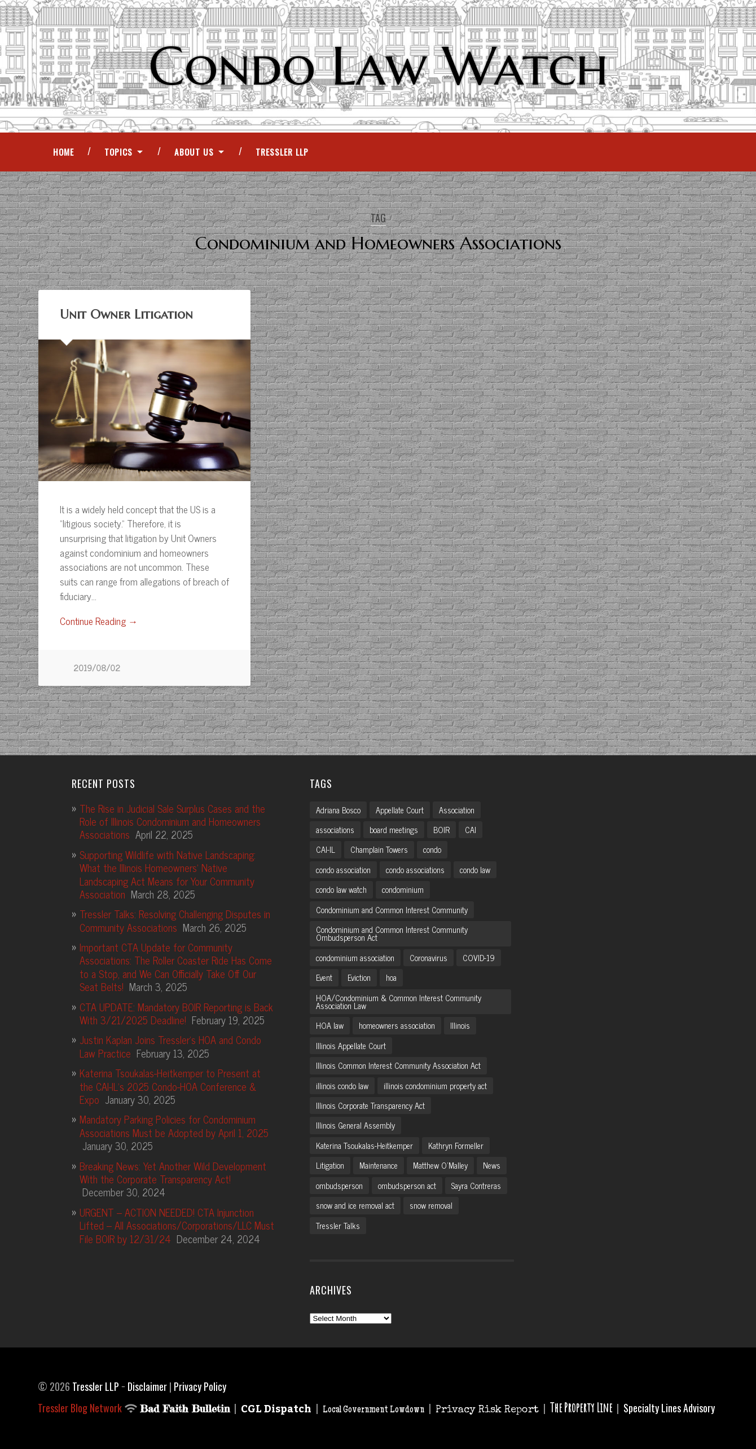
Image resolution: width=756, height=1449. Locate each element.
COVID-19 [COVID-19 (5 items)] (479, 957)
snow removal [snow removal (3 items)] (431, 1205)
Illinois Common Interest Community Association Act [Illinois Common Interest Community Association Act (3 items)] (398, 1065)
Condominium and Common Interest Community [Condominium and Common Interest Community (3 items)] (392, 910)
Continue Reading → (99, 621)
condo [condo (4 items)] (432, 849)
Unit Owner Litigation (126, 314)
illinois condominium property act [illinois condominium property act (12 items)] (435, 1086)
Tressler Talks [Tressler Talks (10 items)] (338, 1225)
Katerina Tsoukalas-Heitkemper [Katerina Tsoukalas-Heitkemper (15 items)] (364, 1145)
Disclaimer (147, 1386)
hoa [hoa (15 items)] (391, 977)
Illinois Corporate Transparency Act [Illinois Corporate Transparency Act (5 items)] (370, 1105)
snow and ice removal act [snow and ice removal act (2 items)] (355, 1205)
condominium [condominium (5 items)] (403, 889)
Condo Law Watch (378, 66)
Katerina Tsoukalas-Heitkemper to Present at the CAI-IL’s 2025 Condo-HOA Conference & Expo (170, 1086)
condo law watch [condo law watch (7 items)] (341, 889)
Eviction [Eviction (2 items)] (359, 977)
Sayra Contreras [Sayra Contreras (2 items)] (476, 1185)
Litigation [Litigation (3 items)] (330, 1165)
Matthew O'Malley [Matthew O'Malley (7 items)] (440, 1165)
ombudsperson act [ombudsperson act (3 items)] (407, 1185)
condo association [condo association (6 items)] (343, 870)
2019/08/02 (96, 668)
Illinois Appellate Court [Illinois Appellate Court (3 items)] (351, 1045)
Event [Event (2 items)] (324, 977)
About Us (194, 152)
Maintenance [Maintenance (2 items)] (378, 1165)
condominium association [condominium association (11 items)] (355, 957)
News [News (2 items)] (491, 1165)
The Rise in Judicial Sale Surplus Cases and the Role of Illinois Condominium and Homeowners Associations (172, 821)
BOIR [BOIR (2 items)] (441, 829)
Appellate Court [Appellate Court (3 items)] (400, 810)
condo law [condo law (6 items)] (475, 870)
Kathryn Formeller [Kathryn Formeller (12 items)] (456, 1145)
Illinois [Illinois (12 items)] (460, 1025)
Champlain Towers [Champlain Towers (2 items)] (379, 849)
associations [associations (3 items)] (335, 829)
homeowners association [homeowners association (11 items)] (397, 1025)
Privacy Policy (200, 1386)
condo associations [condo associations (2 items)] (415, 870)
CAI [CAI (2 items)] (470, 829)
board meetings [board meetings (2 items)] (394, 829)
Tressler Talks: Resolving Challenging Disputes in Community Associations (175, 920)
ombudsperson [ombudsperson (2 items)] (339, 1185)
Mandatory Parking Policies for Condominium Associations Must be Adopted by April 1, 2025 (174, 1125)
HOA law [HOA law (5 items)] (330, 1025)
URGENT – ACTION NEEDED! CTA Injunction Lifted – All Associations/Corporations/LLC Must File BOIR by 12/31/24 (177, 1225)
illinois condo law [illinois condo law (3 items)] (342, 1086)
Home (63, 152)
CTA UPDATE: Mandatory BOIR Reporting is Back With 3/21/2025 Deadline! (176, 1013)
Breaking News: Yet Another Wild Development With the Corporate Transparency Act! (173, 1172)
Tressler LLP (282, 152)
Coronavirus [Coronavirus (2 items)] (428, 957)
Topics (118, 152)
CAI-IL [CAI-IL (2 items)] (325, 849)
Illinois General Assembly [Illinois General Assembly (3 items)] (355, 1125)
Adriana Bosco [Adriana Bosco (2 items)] (338, 810)
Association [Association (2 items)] (456, 810)
